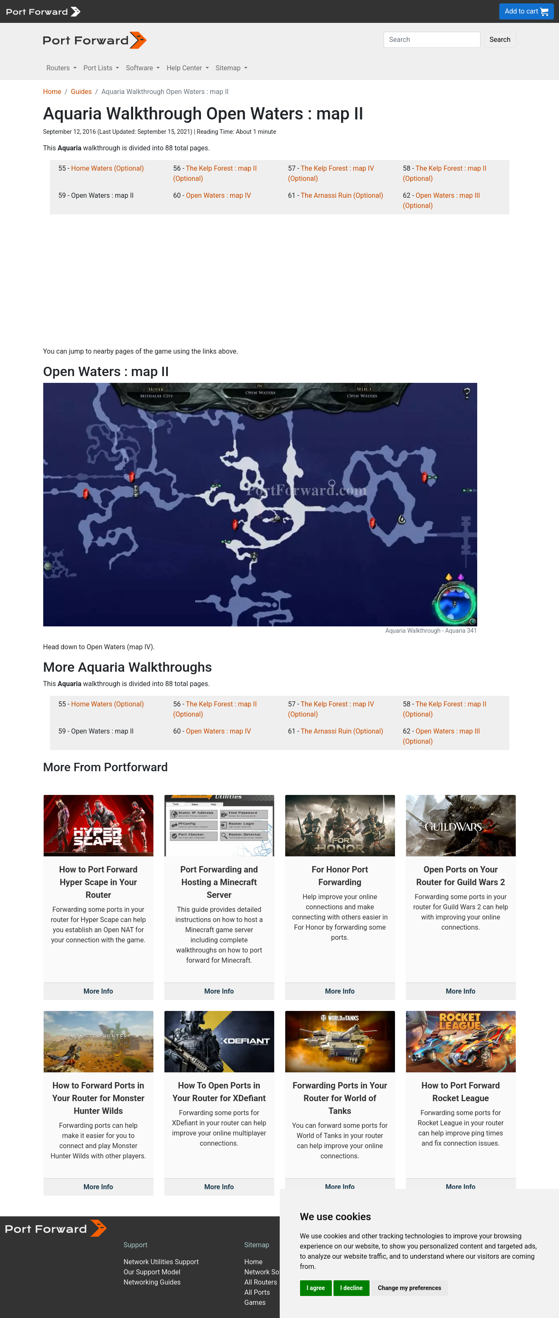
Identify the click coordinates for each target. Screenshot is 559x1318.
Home (52, 92)
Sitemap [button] (229, 68)
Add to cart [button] (526, 11)
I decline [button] (351, 1288)
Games (255, 1303)
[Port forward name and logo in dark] (95, 39)
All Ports (257, 1292)
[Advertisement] (279, 280)
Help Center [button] (185, 68)
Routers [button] (59, 68)
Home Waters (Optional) (107, 168)
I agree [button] (316, 1288)
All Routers (261, 1282)
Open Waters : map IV (218, 195)
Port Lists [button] (98, 68)
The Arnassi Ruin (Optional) (342, 195)
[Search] (432, 40)
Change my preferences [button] (409, 1288)
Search (499, 40)
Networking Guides (152, 1282)
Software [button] (140, 68)
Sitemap (257, 1245)
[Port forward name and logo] (43, 11)
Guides (81, 92)
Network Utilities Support (161, 1262)
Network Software (272, 1272)
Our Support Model (152, 1272)
